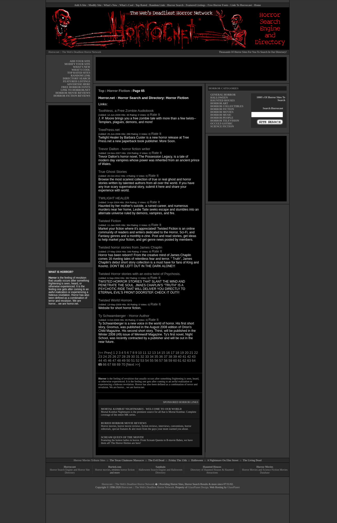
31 (138, 357)
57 (161, 360)
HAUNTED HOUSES (222, 100)
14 (159, 353)
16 (168, 353)
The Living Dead (252, 460)
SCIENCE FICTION (222, 126)
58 (165, 360)
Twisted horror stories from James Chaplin (130, 247)
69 (118, 364)
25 (109, 357)
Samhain (160, 466)
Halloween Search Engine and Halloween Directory (161, 471)
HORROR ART (219, 103)
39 (175, 357)
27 (119, 357)
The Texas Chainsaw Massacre (127, 460)
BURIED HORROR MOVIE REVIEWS (124, 423)
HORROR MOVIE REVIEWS (73, 92)
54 (147, 360)
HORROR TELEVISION (224, 120)
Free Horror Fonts (218, 5)
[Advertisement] (69, 183)
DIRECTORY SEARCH (76, 78)
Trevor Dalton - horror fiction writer (124, 149)
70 (123, 364)
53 (142, 360)
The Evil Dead (156, 460)
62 (184, 360)
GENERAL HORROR (223, 94)
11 (144, 353)
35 (156, 357)
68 (114, 364)
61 (179, 360)
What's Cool (126, 5)
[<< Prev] (105, 353)
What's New (110, 5)
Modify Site (94, 5)
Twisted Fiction (109, 221)
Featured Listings (195, 5)
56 (156, 360)
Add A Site (80, 5)
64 (193, 360)
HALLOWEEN (219, 97)
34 (151, 357)
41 (184, 357)
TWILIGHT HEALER (113, 198)
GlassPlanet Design (198, 487)
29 (128, 357)
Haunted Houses (212, 466)
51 (133, 360)
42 (189, 357)
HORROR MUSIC (221, 114)
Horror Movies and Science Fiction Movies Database (265, 471)
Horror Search (175, 5)
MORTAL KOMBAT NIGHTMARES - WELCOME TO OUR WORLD (141, 409)
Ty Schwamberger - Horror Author (123, 316)
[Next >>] (133, 364)
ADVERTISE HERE (78, 84)
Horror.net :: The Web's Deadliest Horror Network (75, 52)
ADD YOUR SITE (79, 61)
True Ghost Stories (112, 172)
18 (177, 353)
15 (163, 353)
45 (105, 360)
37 (165, 357)
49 (123, 360)
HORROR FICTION (222, 109)
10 (140, 353)
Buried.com (114, 466)
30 (133, 357)
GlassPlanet (233, 487)
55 (151, 360)
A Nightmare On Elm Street (222, 460)
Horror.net (70, 466)
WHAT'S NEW (81, 66)
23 (100, 357)
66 (104, 364)
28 (123, 357)
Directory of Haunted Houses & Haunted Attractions (212, 471)
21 (191, 353)
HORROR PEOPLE (221, 117)
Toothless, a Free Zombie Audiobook (126, 111)
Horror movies (102, 469)
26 (114, 357)
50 (128, 360)
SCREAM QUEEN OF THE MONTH (122, 437)
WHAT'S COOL (81, 69)
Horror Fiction (118, 91)
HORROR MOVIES (221, 112)
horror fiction (127, 469)
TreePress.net (109, 130)
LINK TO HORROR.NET (75, 90)
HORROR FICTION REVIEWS (72, 95)
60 (175, 360)
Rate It (155, 115)
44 (100, 360)
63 (189, 360)
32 (142, 357)
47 (114, 360)
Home (257, 5)
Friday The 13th (178, 460)
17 (172, 353)
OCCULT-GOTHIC (221, 123)
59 (170, 360)
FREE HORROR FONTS (75, 87)
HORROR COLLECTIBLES (226, 106)
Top (101, 91)
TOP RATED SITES (78, 72)
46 (109, 360)
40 (179, 357)
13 (154, 353)
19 (182, 353)
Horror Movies (264, 466)
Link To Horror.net (241, 5)
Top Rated (141, 5)
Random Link (157, 5)
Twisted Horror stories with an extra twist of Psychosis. (139, 274)
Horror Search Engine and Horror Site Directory (70, 471)
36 (161, 357)
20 (186, 353)
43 (193, 357)
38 (170, 357)
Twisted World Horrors (115, 300)
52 (138, 360)
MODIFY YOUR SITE (77, 64)
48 (119, 360)
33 (147, 357)
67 (109, 364)
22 (196, 353)
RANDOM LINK (80, 75)
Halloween (197, 460)
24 (105, 357)
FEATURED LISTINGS (76, 81)
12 (149, 353)
